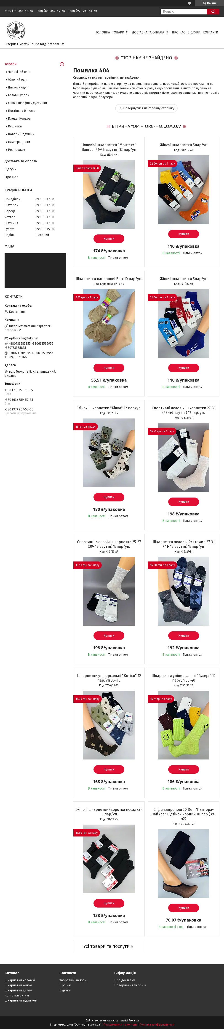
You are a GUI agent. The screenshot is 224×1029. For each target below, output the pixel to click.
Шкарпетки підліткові (21, 1000)
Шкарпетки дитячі (18, 990)
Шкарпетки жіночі (18, 985)
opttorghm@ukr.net (23, 338)
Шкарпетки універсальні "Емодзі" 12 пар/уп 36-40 (184, 678)
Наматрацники (19, 142)
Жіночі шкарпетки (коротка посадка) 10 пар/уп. (108, 811)
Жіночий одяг (18, 80)
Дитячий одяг (18, 87)
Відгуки (193, 32)
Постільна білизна (21, 111)
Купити (109, 239)
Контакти (210, 32)
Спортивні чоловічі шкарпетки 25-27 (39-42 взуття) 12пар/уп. (109, 544)
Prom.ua (134, 1020)
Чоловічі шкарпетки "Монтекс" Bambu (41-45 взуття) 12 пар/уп (109, 147)
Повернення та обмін (130, 985)
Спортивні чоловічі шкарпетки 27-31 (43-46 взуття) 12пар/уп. (183, 410)
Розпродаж (16, 150)
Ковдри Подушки (21, 134)
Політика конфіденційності (156, 1024)
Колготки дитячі (17, 995)
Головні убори (18, 95)
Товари (118, 32)
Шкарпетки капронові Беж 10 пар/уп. (109, 279)
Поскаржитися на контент (120, 1024)
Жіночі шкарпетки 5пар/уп (183, 145)
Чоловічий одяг (19, 72)
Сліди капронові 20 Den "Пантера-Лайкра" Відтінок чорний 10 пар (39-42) (184, 814)
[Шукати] (213, 11)
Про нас (178, 32)
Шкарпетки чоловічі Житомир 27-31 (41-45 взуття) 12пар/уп (184, 544)
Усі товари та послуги (106, 946)
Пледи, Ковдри (19, 119)
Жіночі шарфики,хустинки (27, 103)
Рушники (15, 126)
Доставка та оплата (148, 32)
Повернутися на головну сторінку (148, 108)
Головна (103, 32)
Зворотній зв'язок (72, 980)
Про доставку (124, 980)
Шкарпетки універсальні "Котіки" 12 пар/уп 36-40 (109, 678)
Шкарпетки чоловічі (20, 980)
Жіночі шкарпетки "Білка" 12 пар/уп (109, 408)
